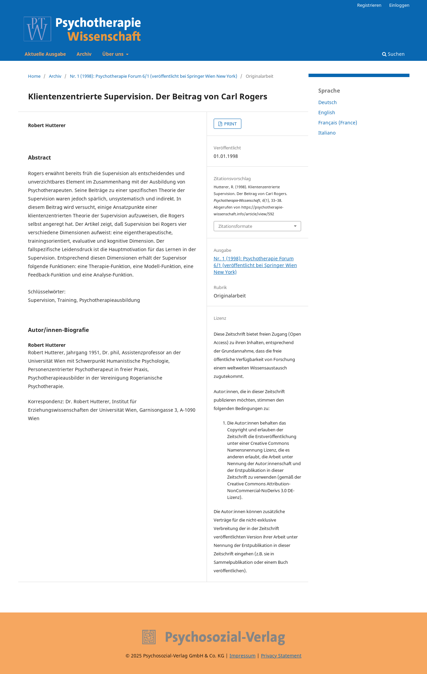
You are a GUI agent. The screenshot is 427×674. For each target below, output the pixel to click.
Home (34, 76)
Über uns (113, 54)
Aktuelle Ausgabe (45, 54)
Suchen (393, 54)
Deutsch (327, 102)
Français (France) (337, 122)
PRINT (230, 124)
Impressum (243, 655)
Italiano (327, 132)
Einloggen (399, 5)
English (326, 112)
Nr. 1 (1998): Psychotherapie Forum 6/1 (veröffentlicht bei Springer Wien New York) (153, 76)
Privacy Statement (281, 655)
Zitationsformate (235, 226)
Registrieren (369, 5)
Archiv (84, 54)
